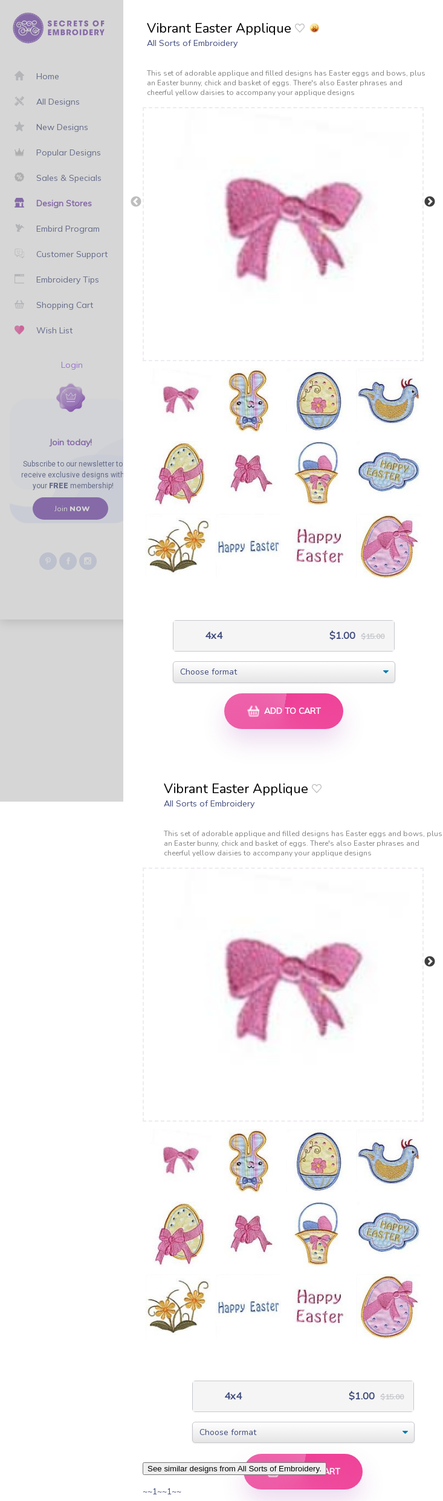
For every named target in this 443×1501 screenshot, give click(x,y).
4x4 (212, 635)
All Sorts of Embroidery (192, 43)
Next (430, 202)
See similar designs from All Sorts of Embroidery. (234, 1468)
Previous (136, 202)
